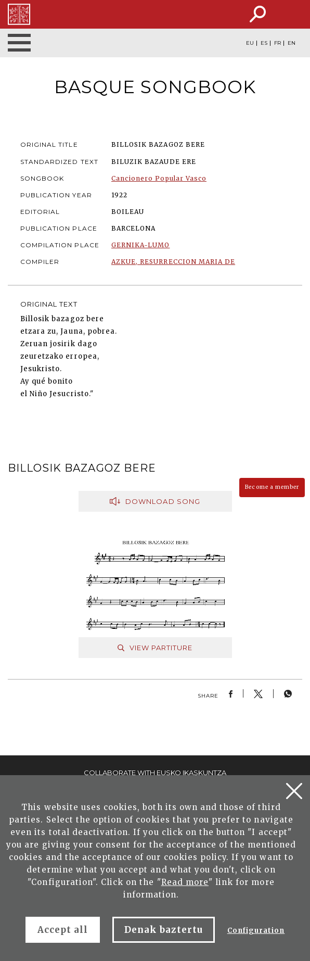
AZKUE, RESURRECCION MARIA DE (173, 261)
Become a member (272, 487)
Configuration (256, 930)
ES (264, 43)
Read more (185, 882)
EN (291, 43)
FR (277, 43)
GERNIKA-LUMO (140, 245)
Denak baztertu (163, 929)
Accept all (62, 929)
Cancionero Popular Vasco (158, 178)
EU (250, 43)
